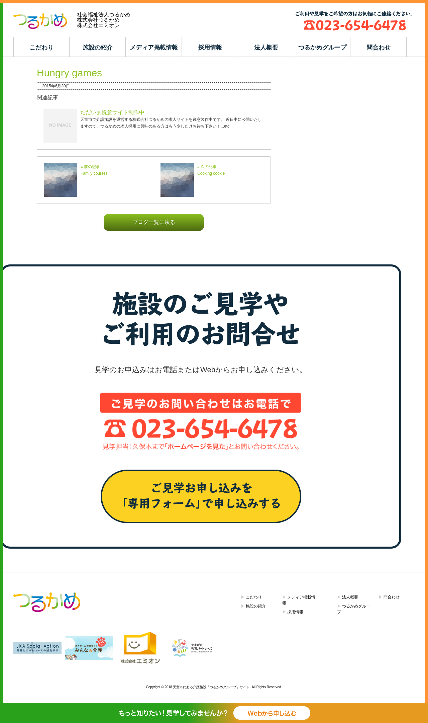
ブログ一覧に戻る (153, 222)
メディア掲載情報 (154, 47)
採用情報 (210, 47)
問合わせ (378, 47)
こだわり (41, 47)
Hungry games (69, 72)
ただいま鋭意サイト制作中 (112, 112)
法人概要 (266, 47)
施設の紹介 (98, 47)
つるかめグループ (322, 47)
